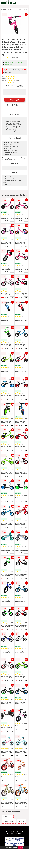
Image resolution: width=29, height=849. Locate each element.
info (12, 220)
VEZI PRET (14, 100)
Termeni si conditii (11, 831)
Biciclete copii (21, 821)
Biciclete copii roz (8, 817)
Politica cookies (19, 833)
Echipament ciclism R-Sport (8, 9)
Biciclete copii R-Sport (22, 9)
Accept (21, 847)
